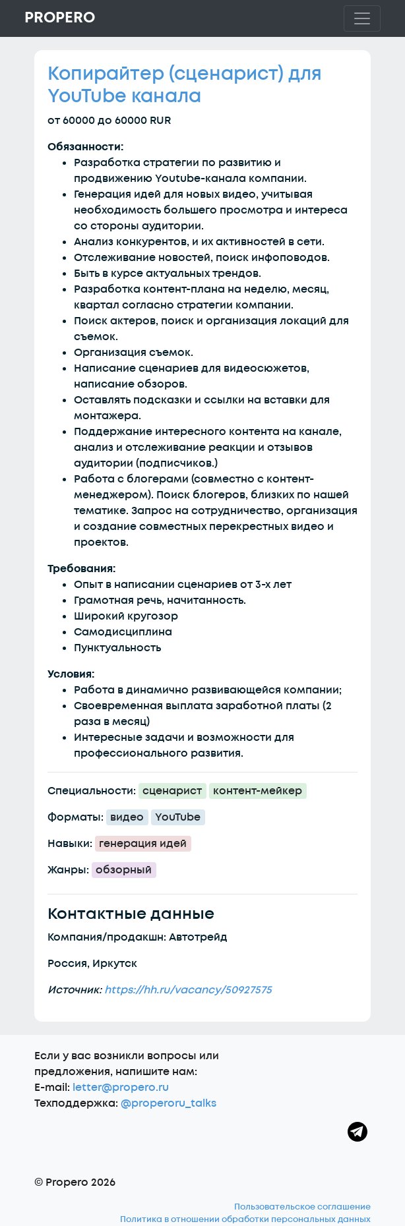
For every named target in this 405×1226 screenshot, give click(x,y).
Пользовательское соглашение (302, 1207)
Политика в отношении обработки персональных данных (245, 1219)
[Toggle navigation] (362, 18)
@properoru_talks (168, 1103)
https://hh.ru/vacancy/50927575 (188, 990)
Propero (59, 17)
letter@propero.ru (121, 1087)
